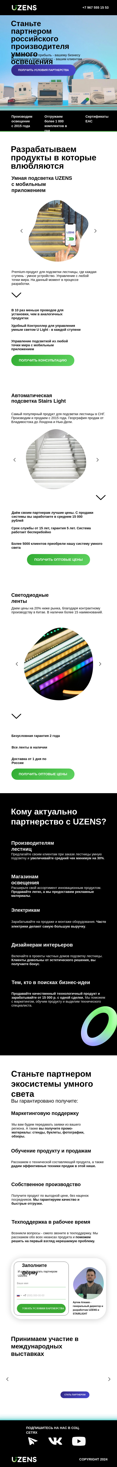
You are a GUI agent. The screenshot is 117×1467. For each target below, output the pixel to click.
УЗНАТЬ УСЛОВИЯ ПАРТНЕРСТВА (43, 1308)
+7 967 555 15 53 (95, 7)
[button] (43, 70)
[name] (41, 1283)
